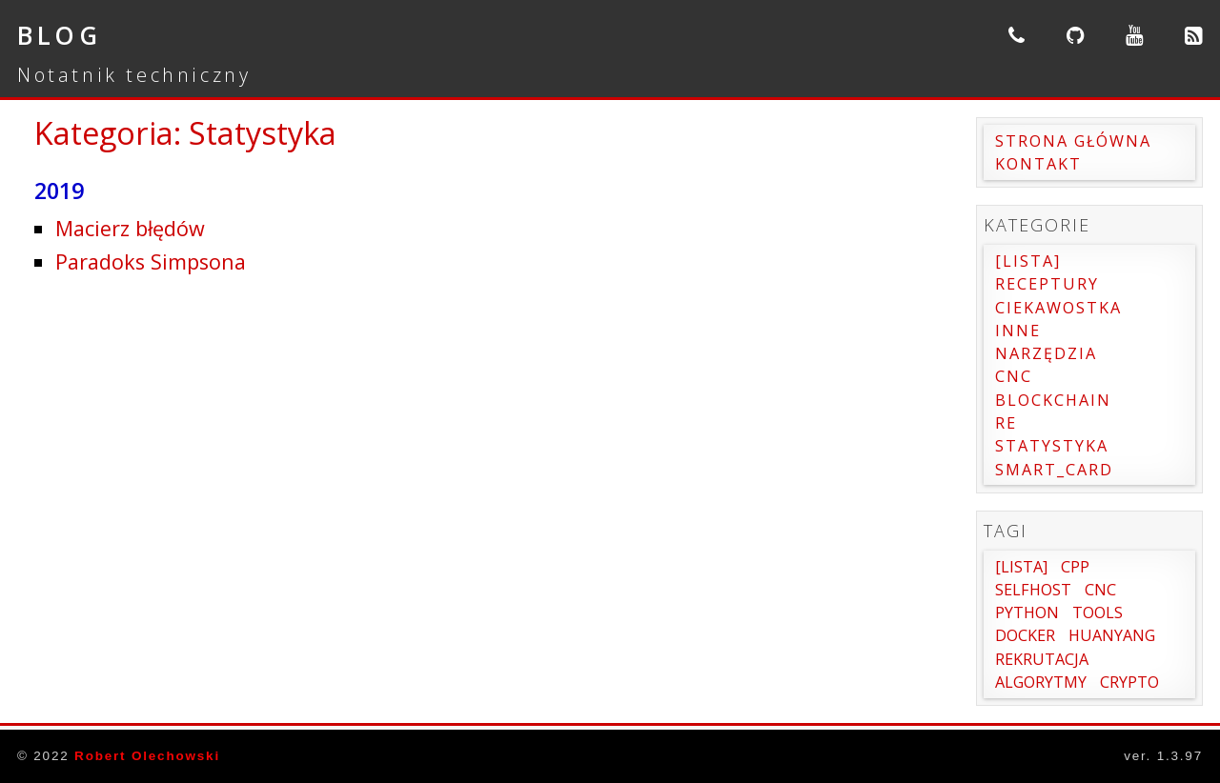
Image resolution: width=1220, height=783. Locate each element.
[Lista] (1028, 261)
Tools (1097, 612)
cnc (1100, 589)
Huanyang (1111, 635)
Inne (1018, 330)
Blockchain (1053, 400)
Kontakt (1038, 163)
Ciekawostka (1058, 307)
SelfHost (1033, 589)
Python (1027, 612)
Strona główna (1073, 140)
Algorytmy (1041, 682)
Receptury (1047, 283)
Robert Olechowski (147, 756)
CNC (1013, 376)
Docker (1025, 635)
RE (1006, 422)
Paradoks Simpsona (150, 261)
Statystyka (1051, 445)
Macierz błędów (130, 228)
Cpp (1075, 566)
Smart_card (1054, 469)
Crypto (1129, 682)
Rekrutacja (1041, 659)
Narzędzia (1046, 353)
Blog (59, 35)
